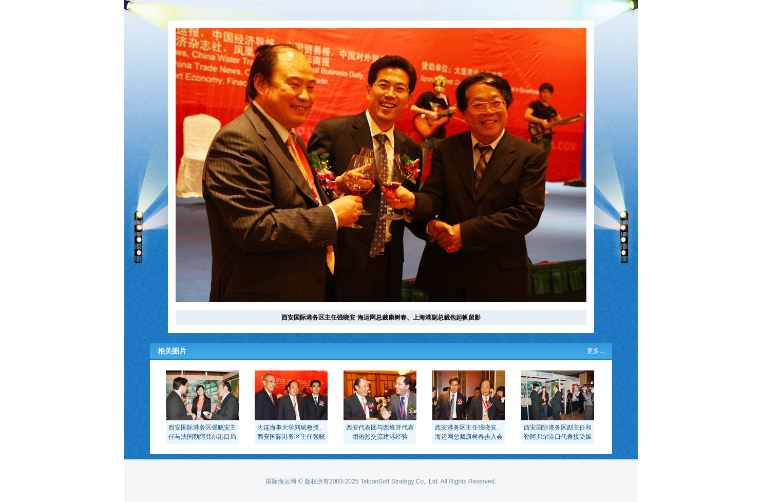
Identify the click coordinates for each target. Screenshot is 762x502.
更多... (595, 351)
